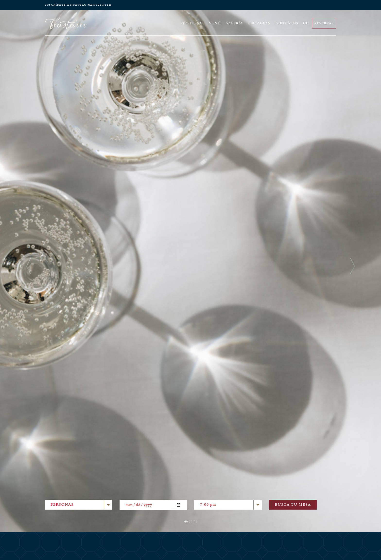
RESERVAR (324, 23)
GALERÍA (234, 23)
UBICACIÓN (259, 23)
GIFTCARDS (287, 23)
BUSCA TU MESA (293, 504)
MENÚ (214, 23)
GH (306, 23)
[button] (28, 266)
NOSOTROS (192, 23)
